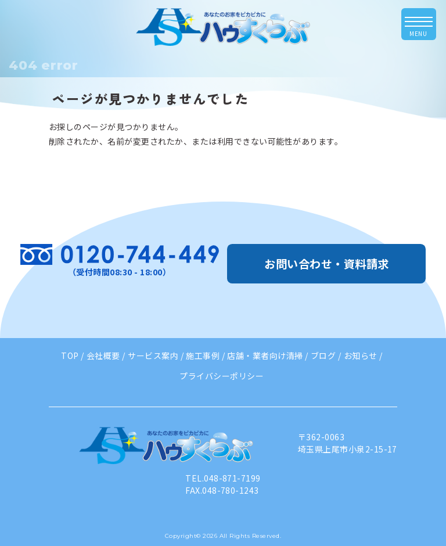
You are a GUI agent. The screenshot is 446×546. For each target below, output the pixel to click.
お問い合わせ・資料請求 (326, 264)
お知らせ (360, 355)
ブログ (323, 355)
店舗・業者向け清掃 (265, 355)
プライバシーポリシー (221, 376)
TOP (69, 355)
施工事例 (203, 355)
